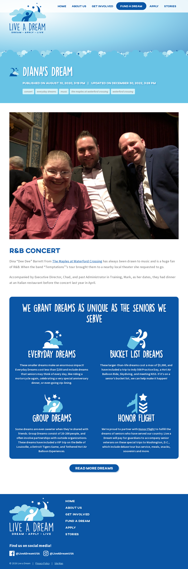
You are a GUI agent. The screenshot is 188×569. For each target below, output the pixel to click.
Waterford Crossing (123, 91)
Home (70, 501)
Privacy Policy (42, 563)
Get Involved (77, 514)
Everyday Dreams (46, 91)
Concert (28, 91)
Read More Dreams (94, 468)
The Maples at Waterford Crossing (89, 91)
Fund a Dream (131, 6)
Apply (70, 527)
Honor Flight (146, 429)
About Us (73, 507)
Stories (72, 534)
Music (64, 91)
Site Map (59, 563)
